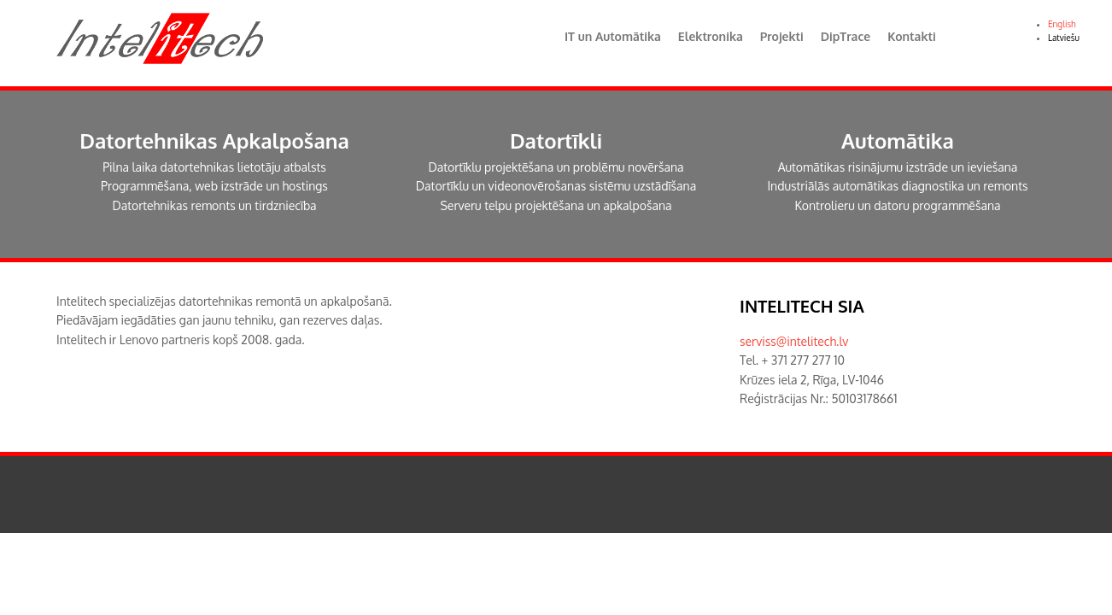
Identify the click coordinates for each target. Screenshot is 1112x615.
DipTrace (845, 36)
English (1062, 24)
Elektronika (710, 36)
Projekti (782, 36)
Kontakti (911, 36)
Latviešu (1064, 37)
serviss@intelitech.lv (794, 341)
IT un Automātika (613, 36)
